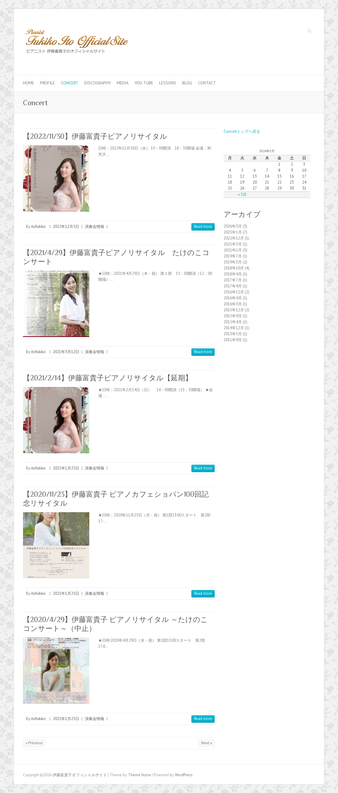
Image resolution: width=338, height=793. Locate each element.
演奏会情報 (94, 226)
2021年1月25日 (66, 468)
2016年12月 (234, 292)
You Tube (143, 83)
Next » (206, 742)
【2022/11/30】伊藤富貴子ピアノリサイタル (95, 136)
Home (28, 83)
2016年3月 (233, 303)
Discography (97, 83)
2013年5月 (233, 333)
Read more (203, 226)
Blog (187, 83)
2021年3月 (233, 244)
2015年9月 (233, 315)
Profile (47, 83)
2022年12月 (234, 238)
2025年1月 (233, 232)
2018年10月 (234, 268)
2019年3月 (233, 262)
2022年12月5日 (66, 226)
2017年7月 (233, 280)
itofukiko (38, 226)
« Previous (34, 742)
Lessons (167, 83)
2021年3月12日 (66, 351)
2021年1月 (233, 250)
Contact (207, 83)
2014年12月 (234, 327)
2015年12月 (234, 309)
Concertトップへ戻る (242, 131)
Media (122, 83)
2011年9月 (233, 339)
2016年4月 (233, 298)
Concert (69, 83)
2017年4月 (233, 286)
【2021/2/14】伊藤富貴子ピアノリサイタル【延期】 (107, 378)
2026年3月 (233, 226)
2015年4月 (233, 321)
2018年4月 (233, 274)
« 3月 (242, 194)
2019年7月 (233, 256)
